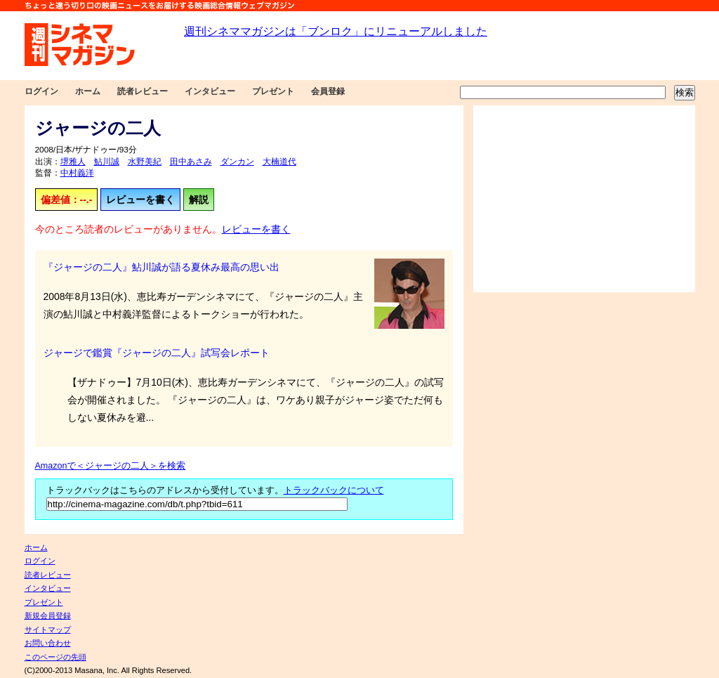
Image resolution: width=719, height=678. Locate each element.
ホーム (87, 91)
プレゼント (273, 91)
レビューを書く (140, 199)
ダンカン (237, 162)
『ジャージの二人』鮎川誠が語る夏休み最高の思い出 (161, 267)
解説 (199, 199)
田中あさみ (191, 162)
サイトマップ (48, 629)
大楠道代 (279, 162)
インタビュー (210, 91)
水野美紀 (144, 162)
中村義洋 (77, 173)
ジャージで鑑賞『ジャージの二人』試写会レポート (157, 352)
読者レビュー (142, 91)
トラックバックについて (334, 490)
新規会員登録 (48, 615)
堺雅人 (73, 162)
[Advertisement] (584, 199)
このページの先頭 (55, 657)
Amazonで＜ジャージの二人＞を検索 (110, 466)
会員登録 (328, 91)
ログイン (41, 91)
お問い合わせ (48, 643)
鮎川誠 (106, 162)
